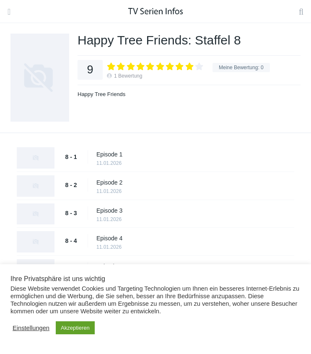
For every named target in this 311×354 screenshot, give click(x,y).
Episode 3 (109, 210)
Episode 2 (109, 182)
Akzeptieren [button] (75, 328)
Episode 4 (109, 238)
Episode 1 (109, 154)
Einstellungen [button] (31, 328)
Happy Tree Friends (101, 94)
